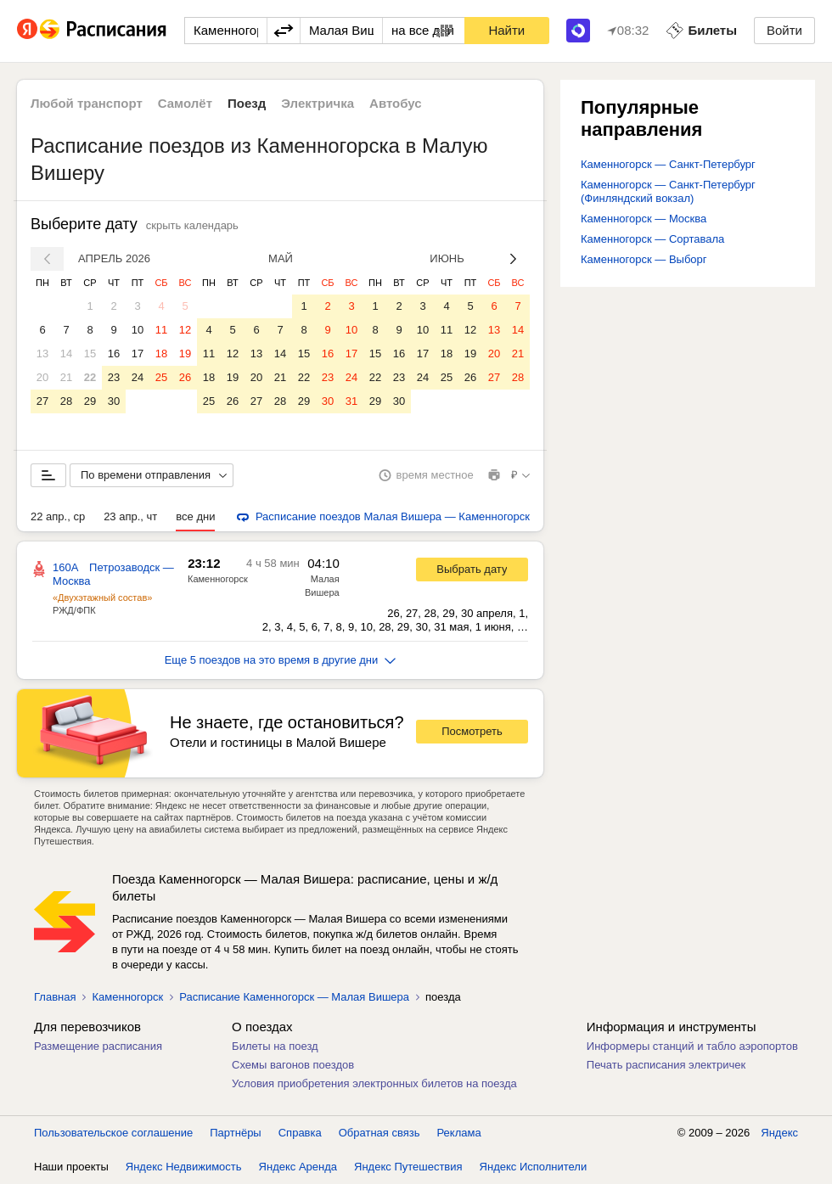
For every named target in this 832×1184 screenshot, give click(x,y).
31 (351, 401)
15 (90, 353)
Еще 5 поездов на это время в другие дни (280, 660)
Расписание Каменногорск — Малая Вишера (294, 996)
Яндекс (779, 1132)
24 (137, 377)
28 (66, 401)
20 (42, 377)
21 (66, 377)
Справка (300, 1132)
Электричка (317, 103)
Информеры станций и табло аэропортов (692, 1046)
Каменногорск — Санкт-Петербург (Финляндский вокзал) (668, 191)
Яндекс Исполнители (533, 1166)
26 (185, 377)
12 (185, 329)
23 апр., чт (130, 516)
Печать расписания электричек (666, 1064)
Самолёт (185, 103)
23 (114, 377)
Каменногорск (218, 579)
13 (42, 353)
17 (137, 353)
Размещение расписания (98, 1046)
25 (161, 377)
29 (90, 401)
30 (114, 401)
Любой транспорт (87, 103)
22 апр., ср (58, 516)
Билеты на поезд (275, 1046)
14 (66, 353)
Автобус (395, 103)
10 (137, 329)
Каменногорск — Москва (643, 218)
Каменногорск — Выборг (644, 259)
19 (185, 353)
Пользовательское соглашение (113, 1132)
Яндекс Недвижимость (184, 1166)
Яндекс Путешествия (408, 1166)
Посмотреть (472, 731)
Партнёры (235, 1132)
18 (161, 353)
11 (161, 329)
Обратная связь (379, 1132)
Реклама (459, 1132)
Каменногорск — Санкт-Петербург (668, 164)
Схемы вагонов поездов (293, 1064)
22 (90, 377)
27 (42, 401)
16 (114, 353)
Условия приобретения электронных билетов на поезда (374, 1083)
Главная (55, 996)
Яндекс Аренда (298, 1166)
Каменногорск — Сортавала (652, 239)
